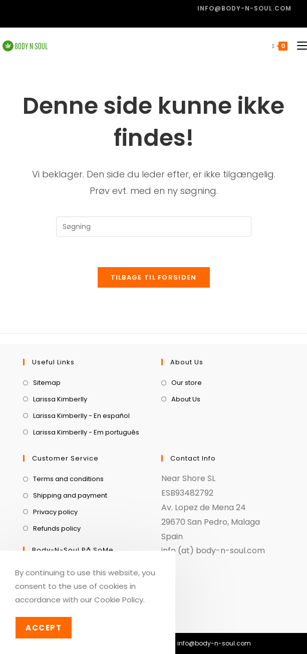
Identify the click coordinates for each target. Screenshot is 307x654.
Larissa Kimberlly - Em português (86, 432)
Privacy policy (55, 512)
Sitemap (47, 382)
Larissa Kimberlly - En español (81, 415)
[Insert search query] (153, 226)
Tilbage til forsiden (154, 277)
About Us (185, 399)
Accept (44, 627)
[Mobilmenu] (298, 46)
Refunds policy (57, 528)
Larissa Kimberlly (60, 399)
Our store (186, 382)
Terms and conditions (68, 479)
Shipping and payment (70, 495)
